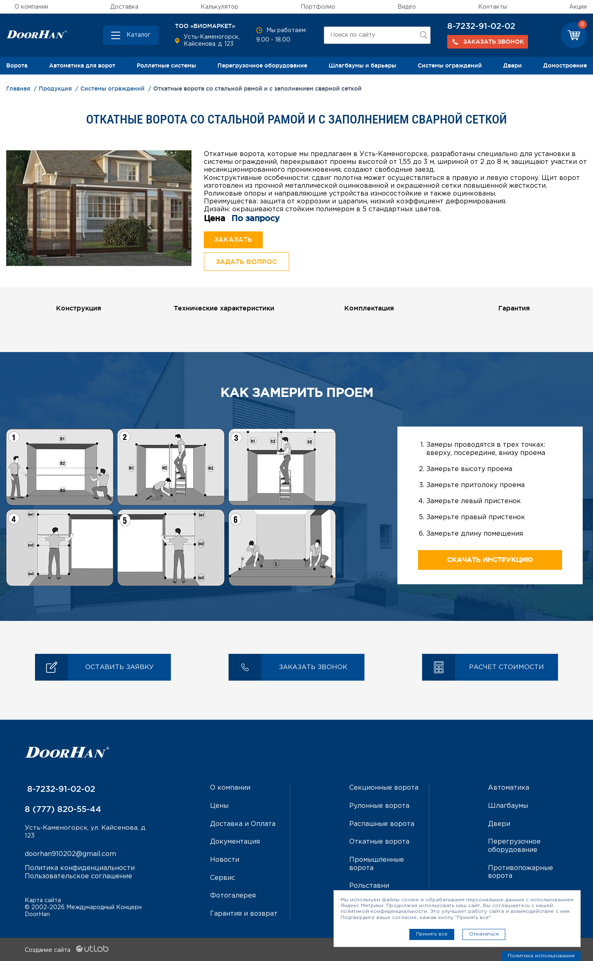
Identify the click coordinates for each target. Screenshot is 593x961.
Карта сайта (43, 900)
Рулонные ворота (379, 807)
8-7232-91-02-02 (481, 25)
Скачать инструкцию (490, 561)
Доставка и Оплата (242, 825)
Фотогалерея (233, 896)
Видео (406, 7)
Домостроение (565, 65)
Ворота (17, 65)
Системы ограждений (450, 65)
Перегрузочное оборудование (262, 65)
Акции (578, 7)
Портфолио (318, 7)
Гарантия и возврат (244, 914)
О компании (31, 7)
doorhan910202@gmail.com (70, 856)
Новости (224, 860)
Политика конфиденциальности (80, 870)
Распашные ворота (381, 825)
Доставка (124, 7)
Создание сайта (66, 949)
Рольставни (369, 886)
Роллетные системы (166, 65)
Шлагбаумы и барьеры (362, 65)
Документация (235, 843)
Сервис (222, 878)
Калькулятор (219, 7)
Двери (512, 65)
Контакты (492, 7)
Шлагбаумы (508, 807)
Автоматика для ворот (82, 65)
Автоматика (508, 789)
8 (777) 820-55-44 (63, 810)
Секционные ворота (383, 789)
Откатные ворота (379, 843)
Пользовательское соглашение (78, 878)
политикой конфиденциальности (384, 911)
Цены (219, 807)
